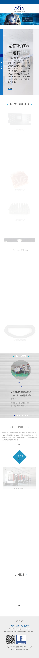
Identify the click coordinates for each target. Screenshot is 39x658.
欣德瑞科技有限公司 (19, 8)
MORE (10, 88)
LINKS (20, 574)
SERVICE (19, 427)
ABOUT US (1, 62)
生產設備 (19, 456)
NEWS (21, 356)
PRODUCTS (19, 104)
